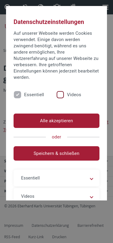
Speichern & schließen (56, 153)
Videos (74, 94)
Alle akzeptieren (56, 120)
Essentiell (34, 94)
